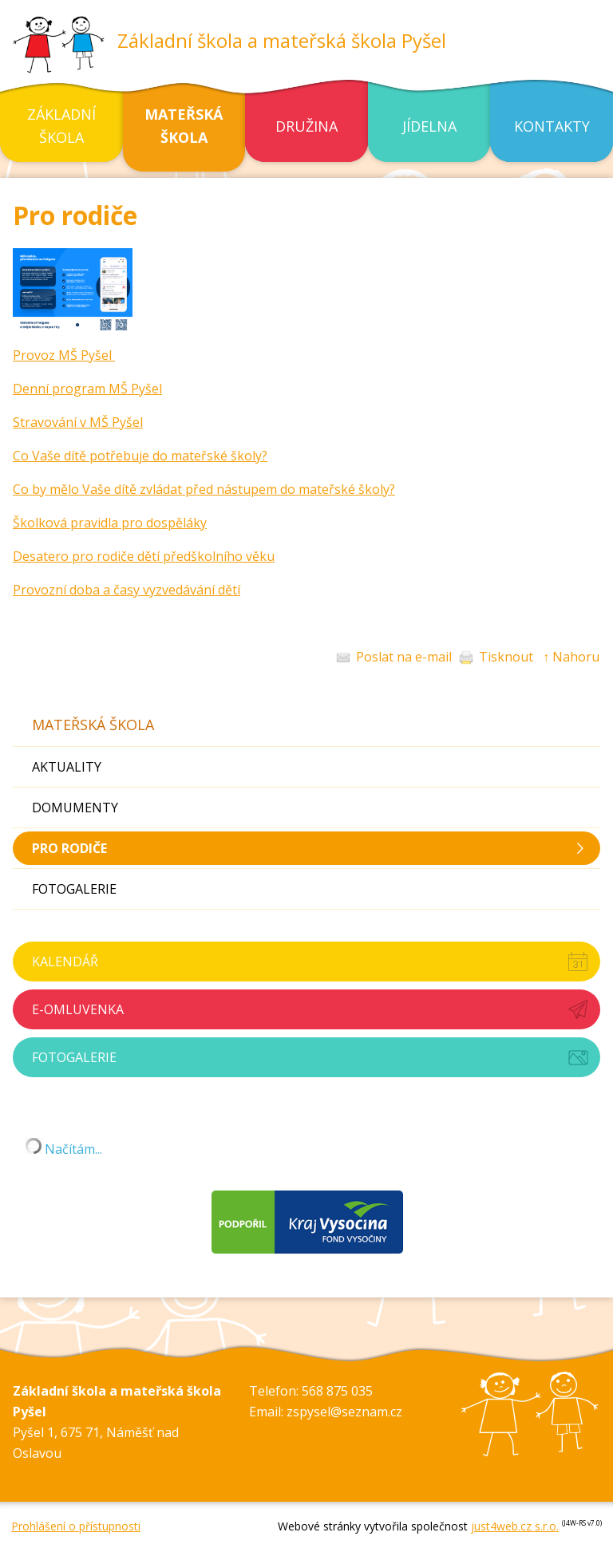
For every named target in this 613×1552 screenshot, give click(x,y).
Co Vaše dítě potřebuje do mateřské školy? (140, 455)
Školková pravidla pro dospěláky (110, 522)
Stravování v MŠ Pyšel (78, 422)
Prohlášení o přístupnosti (75, 1526)
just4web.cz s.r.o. (515, 1526)
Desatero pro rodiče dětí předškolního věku (144, 556)
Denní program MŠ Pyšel (87, 388)
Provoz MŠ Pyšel (64, 355)
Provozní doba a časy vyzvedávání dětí (126, 589)
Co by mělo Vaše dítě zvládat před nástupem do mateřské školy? (204, 489)
